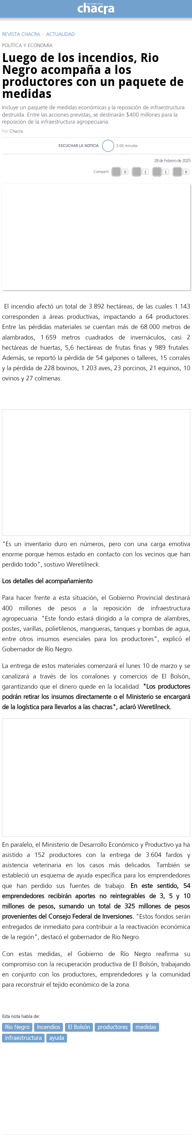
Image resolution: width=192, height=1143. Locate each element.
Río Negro (17, 1027)
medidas (145, 1027)
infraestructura (23, 1038)
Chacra (16, 131)
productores (113, 1027)
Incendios (48, 1027)
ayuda (56, 1038)
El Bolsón (79, 1027)
